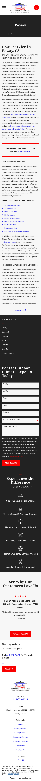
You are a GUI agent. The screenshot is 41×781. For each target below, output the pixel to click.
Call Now (9, 669)
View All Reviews (20, 634)
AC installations (10, 208)
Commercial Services (20, 737)
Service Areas (20, 746)
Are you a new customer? (12, 419)
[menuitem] (20, 328)
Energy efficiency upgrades (14, 222)
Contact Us (20, 750)
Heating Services (20, 729)
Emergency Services (20, 741)
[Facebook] (18, 760)
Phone (5, 398)
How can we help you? (10, 426)
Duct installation (10, 225)
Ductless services (10, 228)
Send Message (11, 463)
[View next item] (22, 627)
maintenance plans (9, 242)
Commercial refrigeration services (16, 231)
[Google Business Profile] (23, 760)
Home (20, 724)
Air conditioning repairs (12, 205)
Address (6, 412)
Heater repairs (9, 215)
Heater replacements (12, 218)
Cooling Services (20, 733)
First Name (6, 384)
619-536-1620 (13, 655)
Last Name (6, 391)
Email (5, 405)
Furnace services (10, 212)
